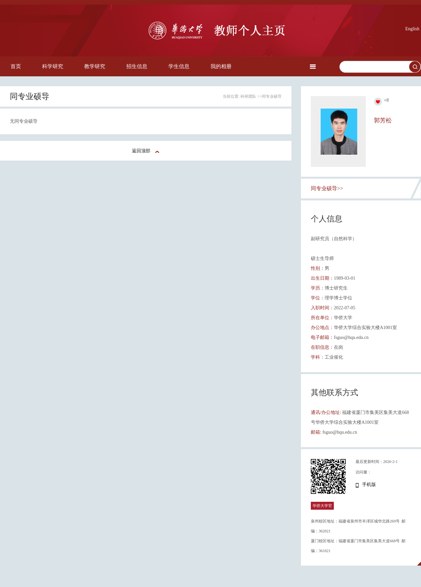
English (412, 28)
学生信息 (178, 66)
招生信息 (136, 66)
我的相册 (221, 66)
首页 (16, 66)
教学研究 (94, 66)
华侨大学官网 (322, 509)
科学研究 (52, 66)
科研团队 (248, 96)
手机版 (369, 484)
